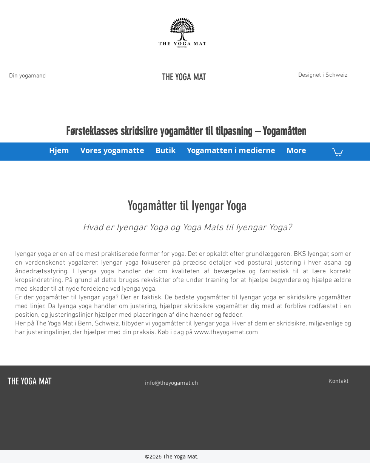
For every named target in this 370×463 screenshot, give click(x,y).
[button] (337, 151)
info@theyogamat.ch (171, 383)
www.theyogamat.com (226, 332)
